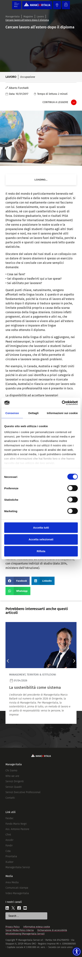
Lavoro (40, 16)
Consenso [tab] (12, 413)
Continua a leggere (55, 102)
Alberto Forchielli (19, 88)
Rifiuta (41, 551)
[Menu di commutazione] (16, 5)
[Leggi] (41, 673)
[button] (17, 581)
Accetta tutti (41, 527)
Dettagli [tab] (33, 413)
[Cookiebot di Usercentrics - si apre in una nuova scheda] (62, 402)
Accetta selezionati (41, 539)
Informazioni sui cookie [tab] (62, 413)
